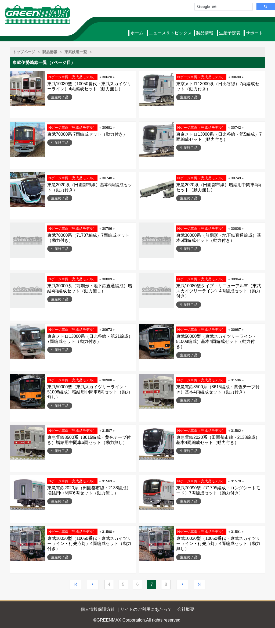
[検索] (223, 6)
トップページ (24, 52)
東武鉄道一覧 (75, 52)
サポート (254, 33)
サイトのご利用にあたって (146, 609)
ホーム (137, 33)
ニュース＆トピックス (170, 33)
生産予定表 (229, 33)
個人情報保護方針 (98, 609)
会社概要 (185, 609)
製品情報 (204, 33)
